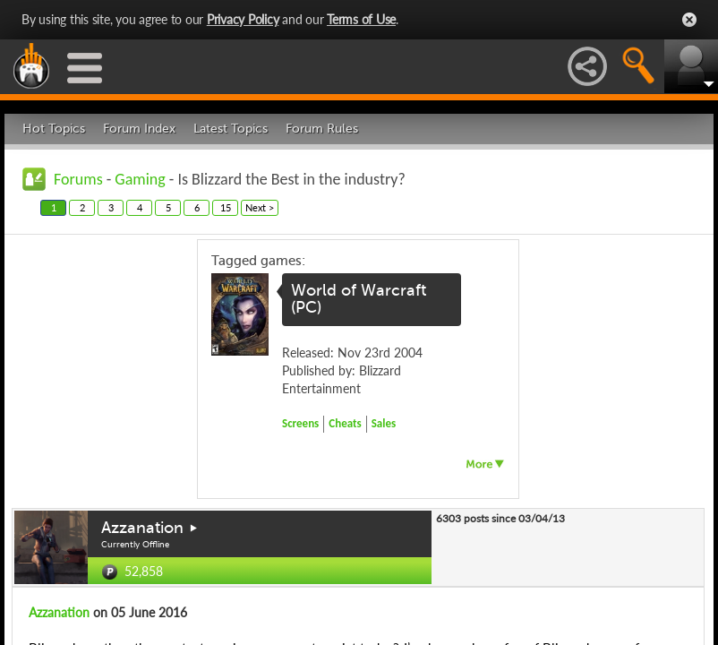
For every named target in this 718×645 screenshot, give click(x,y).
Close (689, 20)
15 (225, 207)
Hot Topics (53, 128)
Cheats (345, 423)
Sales (384, 423)
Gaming (140, 179)
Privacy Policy (243, 19)
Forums (78, 179)
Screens (300, 423)
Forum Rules (322, 128)
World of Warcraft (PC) (358, 299)
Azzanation (142, 528)
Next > (259, 207)
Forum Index (139, 128)
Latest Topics (230, 128)
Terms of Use (361, 19)
